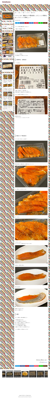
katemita (45, 362)
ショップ (21, 12)
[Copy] (45, 23)
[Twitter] (17, 23)
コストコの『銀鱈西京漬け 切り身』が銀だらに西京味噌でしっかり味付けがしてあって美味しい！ (10, 98)
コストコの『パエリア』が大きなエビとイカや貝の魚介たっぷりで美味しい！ (5, 89)
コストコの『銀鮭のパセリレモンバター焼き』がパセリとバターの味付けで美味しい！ (5, 80)
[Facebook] (22, 23)
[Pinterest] (26, 23)
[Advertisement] (25, 7)
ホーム (17, 12)
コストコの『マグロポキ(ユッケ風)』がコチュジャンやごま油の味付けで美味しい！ (5, 98)
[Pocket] (36, 23)
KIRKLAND (33, 12)
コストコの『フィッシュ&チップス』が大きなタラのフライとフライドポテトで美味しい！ (10, 89)
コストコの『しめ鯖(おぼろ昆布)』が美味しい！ (10, 107)
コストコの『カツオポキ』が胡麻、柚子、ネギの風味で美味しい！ (10, 80)
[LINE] (40, 23)
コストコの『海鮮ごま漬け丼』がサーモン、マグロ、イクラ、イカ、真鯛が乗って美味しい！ (5, 108)
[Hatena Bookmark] (31, 23)
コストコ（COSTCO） (27, 12)
